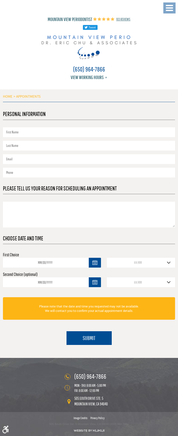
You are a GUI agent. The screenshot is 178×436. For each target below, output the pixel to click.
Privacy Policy (97, 418)
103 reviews (123, 19)
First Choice (11, 254)
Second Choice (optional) (20, 274)
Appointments (28, 96)
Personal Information (24, 113)
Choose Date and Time (23, 238)
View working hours (87, 77)
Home (7, 96)
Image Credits (81, 418)
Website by (89, 430)
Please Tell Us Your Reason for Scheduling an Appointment (60, 188)
